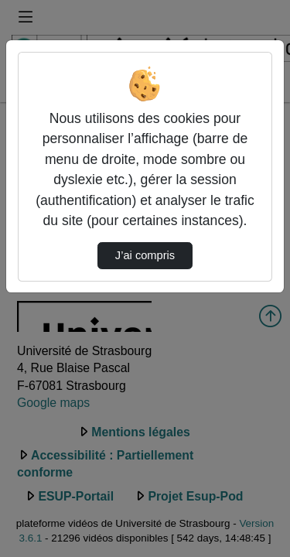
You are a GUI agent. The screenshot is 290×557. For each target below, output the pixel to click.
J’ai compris (145, 255)
